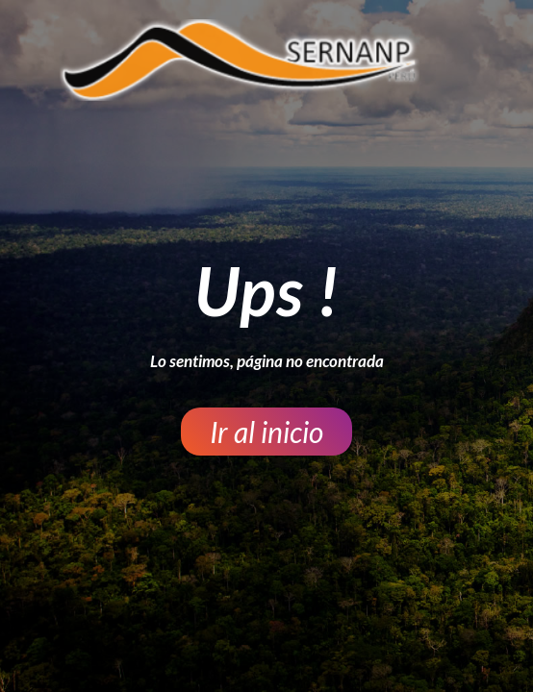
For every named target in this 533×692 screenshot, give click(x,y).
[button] (266, 432)
